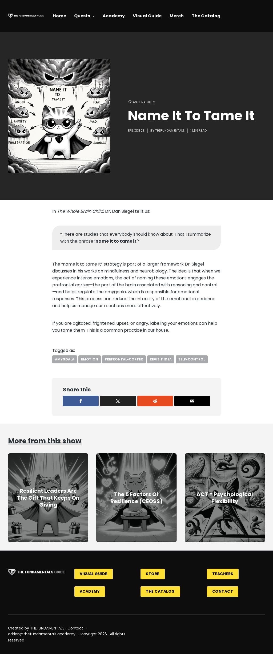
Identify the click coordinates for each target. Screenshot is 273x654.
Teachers (222, 573)
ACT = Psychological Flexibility (224, 498)
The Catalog (206, 16)
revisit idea (161, 359)
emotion (89, 359)
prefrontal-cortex (124, 359)
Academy (114, 16)
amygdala (64, 359)
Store (152, 573)
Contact (222, 591)
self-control (191, 359)
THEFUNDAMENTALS (47, 628)
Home (59, 16)
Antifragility (144, 102)
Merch (177, 16)
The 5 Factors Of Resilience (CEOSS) (136, 498)
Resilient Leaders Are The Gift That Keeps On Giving (48, 497)
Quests (82, 16)
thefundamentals (170, 130)
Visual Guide (147, 16)
